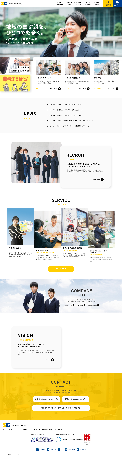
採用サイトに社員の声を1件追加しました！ (69, 108)
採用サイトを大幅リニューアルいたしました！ (70, 118)
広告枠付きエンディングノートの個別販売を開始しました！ (74, 129)
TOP (3, 429)
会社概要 (81, 305)
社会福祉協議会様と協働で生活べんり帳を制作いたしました (75, 124)
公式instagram (70, 449)
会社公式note (40, 449)
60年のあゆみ (93, 305)
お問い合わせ (59, 429)
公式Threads (82, 449)
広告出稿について (48, 429)
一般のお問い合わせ (75, 399)
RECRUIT (97, 3)
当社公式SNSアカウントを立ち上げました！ (70, 113)
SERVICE (60, 3)
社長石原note (51, 449)
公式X (61, 449)
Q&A (88, 3)
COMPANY (78, 3)
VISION (69, 3)
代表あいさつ (69, 305)
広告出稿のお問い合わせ (46, 399)
